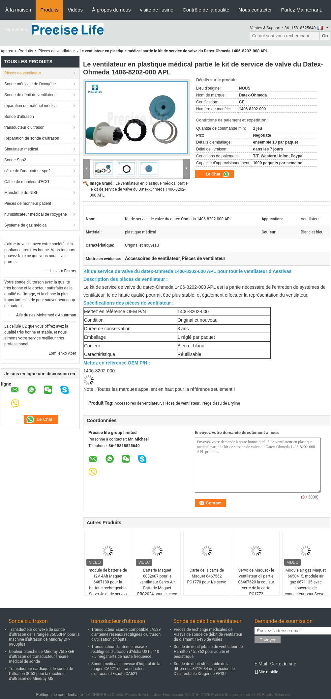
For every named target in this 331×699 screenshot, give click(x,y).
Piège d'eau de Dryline (221, 403)
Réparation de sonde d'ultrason (31, 138)
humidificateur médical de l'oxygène (35, 214)
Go (325, 35)
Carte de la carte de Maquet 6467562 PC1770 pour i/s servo (206, 576)
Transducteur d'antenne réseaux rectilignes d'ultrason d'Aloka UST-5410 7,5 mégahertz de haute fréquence (125, 651)
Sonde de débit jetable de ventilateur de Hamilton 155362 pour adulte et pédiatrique (208, 651)
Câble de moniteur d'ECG (26, 181)
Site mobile (266, 672)
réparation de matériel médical (30, 105)
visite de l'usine (156, 10)
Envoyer (267, 639)
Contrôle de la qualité (206, 10)
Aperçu (7, 51)
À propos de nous (111, 10)
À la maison (18, 10)
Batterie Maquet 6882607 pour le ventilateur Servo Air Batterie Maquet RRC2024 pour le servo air (157, 585)
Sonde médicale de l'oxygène (30, 84)
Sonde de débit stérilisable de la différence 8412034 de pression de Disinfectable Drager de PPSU (204, 668)
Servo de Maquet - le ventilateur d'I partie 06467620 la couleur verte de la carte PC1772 (256, 582)
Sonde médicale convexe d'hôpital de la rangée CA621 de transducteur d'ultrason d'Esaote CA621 (125, 668)
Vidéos (75, 10)
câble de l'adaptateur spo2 (27, 171)
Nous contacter (255, 10)
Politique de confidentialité (59, 694)
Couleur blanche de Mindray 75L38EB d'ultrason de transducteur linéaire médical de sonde (42, 656)
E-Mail (261, 663)
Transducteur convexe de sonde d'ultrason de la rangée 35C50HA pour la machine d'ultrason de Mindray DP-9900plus (44, 637)
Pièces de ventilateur (57, 51)
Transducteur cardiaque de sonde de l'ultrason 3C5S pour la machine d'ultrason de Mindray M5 (41, 673)
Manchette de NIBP (21, 192)
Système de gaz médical (25, 225)
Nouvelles (16, 29)
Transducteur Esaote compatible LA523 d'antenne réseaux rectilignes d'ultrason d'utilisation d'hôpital (126, 634)
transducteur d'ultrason (24, 127)
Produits (49, 10)
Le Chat (217, 174)
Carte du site (283, 663)
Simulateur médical (21, 149)
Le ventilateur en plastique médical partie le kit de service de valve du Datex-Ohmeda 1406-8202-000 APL (139, 189)
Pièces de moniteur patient (27, 203)
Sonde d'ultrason (19, 116)
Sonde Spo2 (15, 160)
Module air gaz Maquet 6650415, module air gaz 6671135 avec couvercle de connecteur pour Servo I (306, 582)
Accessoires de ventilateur (137, 403)
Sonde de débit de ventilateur (30, 95)
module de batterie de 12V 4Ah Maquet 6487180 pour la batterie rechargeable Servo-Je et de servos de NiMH (108, 585)
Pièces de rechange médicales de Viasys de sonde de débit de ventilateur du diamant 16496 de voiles (208, 634)
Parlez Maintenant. (301, 9)
